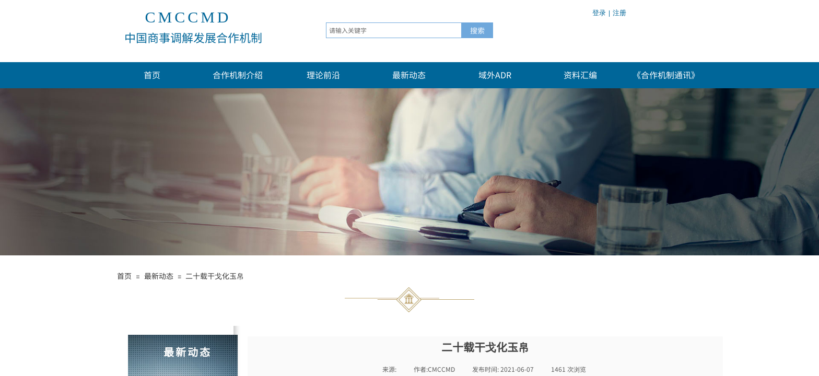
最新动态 (409, 74)
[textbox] (394, 30)
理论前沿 (323, 74)
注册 (619, 13)
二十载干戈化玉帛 (214, 276)
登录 (599, 13)
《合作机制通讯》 (666, 74)
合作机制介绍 (238, 74)
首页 (152, 74)
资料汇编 (580, 74)
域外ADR (494, 74)
